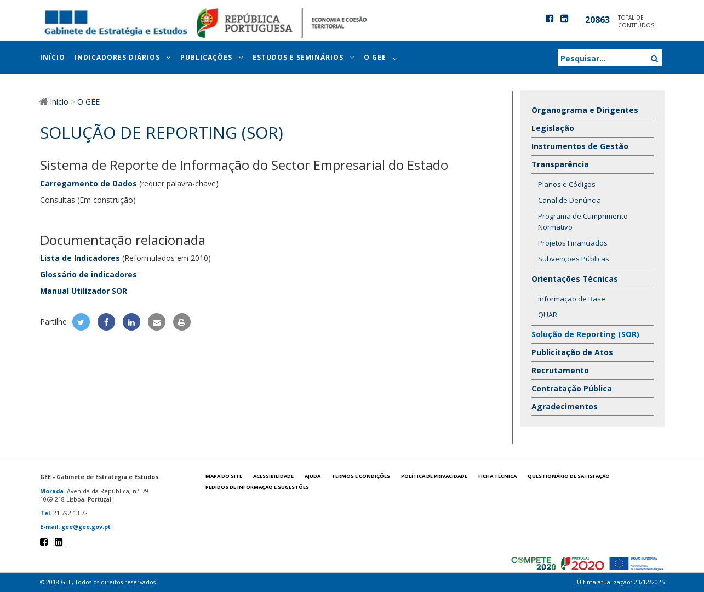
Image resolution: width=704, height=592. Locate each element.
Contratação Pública (571, 388)
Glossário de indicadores (88, 274)
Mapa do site (223, 476)
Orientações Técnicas (575, 279)
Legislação (552, 128)
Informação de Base (571, 299)
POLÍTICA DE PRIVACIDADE (434, 476)
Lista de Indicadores (80, 258)
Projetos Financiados (573, 243)
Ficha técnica (497, 476)
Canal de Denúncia (569, 200)
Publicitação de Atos (572, 352)
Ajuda (312, 476)
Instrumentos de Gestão (579, 146)
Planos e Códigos (567, 184)
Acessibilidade (273, 476)
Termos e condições (360, 476)
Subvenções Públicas (573, 259)
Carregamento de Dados (88, 183)
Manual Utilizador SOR (83, 291)
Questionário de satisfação (569, 476)
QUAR (547, 315)
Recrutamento (560, 370)
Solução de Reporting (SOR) (585, 334)
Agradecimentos (564, 406)
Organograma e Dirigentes (584, 110)
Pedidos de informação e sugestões (257, 487)
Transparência (561, 164)
